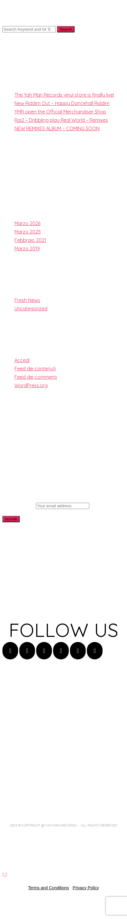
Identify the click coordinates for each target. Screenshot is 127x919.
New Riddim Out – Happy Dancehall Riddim (62, 103)
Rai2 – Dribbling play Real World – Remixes (61, 120)
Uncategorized (30, 309)
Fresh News (27, 300)
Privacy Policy (86, 887)
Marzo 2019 (27, 249)
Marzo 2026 (27, 223)
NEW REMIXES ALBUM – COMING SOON (57, 128)
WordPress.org (31, 385)
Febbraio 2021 (30, 240)
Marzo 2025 (27, 232)
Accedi (22, 360)
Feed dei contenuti (35, 369)
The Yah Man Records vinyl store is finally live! (64, 95)
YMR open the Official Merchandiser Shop (60, 112)
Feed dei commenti (35, 377)
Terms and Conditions (48, 887)
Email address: (45, 505)
